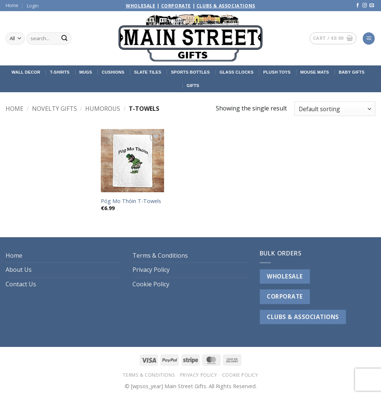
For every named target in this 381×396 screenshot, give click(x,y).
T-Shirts (60, 72)
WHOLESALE (284, 276)
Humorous (102, 108)
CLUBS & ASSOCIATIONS (303, 317)
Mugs (85, 72)
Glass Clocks (237, 72)
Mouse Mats (314, 72)
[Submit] (64, 38)
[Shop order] (334, 109)
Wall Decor (26, 72)
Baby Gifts (352, 72)
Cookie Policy (150, 284)
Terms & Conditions (160, 255)
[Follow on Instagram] (364, 5)
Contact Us (21, 284)
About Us (19, 269)
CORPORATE (284, 296)
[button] (33, 5)
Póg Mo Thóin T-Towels (131, 201)
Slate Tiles (147, 72)
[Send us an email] (371, 5)
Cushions (113, 72)
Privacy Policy (151, 269)
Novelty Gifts (54, 108)
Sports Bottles (190, 72)
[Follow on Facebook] (357, 5)
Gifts (192, 85)
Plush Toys (277, 72)
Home (12, 5)
